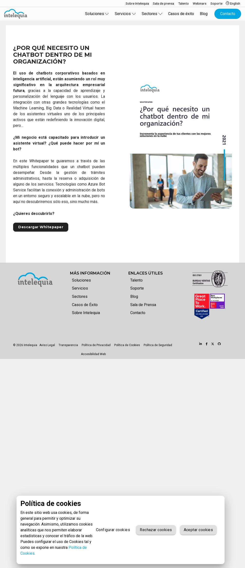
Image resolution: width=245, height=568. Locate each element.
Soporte (137, 288)
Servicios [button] (125, 13)
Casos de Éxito (85, 304)
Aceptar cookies (198, 530)
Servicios (80, 288)
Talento (136, 280)
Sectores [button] (152, 13)
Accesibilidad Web (93, 354)
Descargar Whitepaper (40, 227)
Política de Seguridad (158, 345)
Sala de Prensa (143, 304)
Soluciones (81, 280)
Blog (204, 13)
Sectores (80, 296)
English (233, 3)
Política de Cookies (127, 345)
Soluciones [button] (97, 13)
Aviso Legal (47, 345)
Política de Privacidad (96, 345)
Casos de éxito (181, 13)
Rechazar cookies (156, 530)
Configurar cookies (113, 530)
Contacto (227, 13)
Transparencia (68, 345)
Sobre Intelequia (86, 312)
